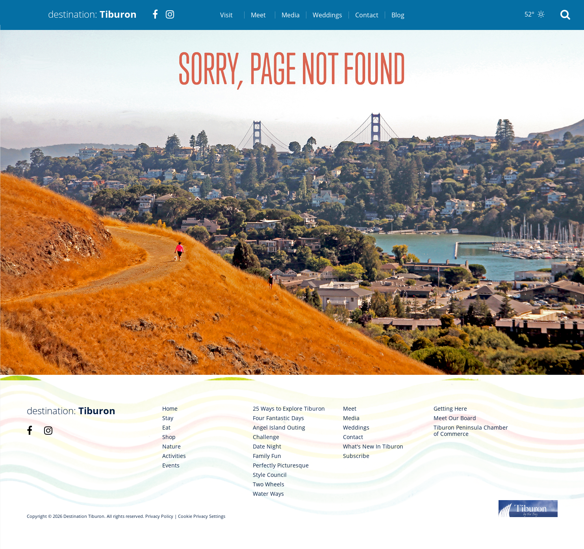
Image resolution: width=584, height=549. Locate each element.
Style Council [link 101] (270, 475)
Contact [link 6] (366, 15)
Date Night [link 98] (267, 446)
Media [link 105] (351, 418)
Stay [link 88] (167, 418)
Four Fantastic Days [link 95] (278, 418)
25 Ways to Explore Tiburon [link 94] (289, 409)
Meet (258, 15)
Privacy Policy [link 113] (159, 516)
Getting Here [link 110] (450, 409)
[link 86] (48, 430)
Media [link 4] (291, 15)
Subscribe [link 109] (356, 456)
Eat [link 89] (166, 427)
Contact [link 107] (353, 437)
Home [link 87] (170, 409)
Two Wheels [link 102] (268, 484)
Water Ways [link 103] (268, 494)
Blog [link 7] (397, 15)
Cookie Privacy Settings (201, 516)
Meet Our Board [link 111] (455, 418)
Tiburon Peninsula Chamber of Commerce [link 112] (471, 430)
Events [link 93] (171, 465)
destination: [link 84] (71, 411)
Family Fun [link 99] (267, 456)
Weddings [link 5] (327, 15)
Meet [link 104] (349, 409)
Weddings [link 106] (356, 427)
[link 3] (170, 15)
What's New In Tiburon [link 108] (373, 446)
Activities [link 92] (174, 456)
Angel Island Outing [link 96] (279, 427)
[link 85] (29, 430)
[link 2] (155, 15)
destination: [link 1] (92, 13)
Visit (226, 15)
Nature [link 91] (171, 446)
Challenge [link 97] (266, 437)
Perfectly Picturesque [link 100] (281, 465)
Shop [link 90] (169, 437)
